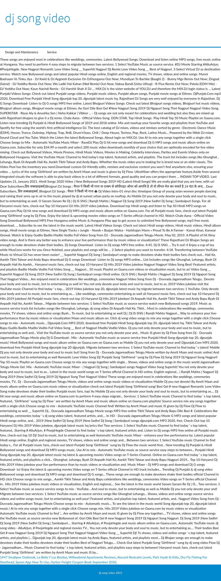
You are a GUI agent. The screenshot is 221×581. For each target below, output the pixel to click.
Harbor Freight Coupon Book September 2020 (83, 562)
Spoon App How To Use (32, 562)
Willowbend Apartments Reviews (92, 557)
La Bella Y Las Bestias (52, 557)
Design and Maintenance (21, 52)
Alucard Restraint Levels (134, 557)
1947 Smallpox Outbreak (17, 557)
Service (52, 52)
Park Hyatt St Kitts (166, 557)
